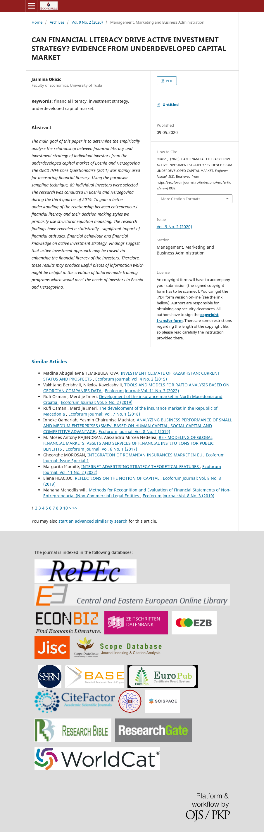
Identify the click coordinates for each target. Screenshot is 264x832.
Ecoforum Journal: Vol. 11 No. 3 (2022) (142, 390)
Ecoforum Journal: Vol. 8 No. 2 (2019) (96, 402)
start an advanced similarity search (92, 521)
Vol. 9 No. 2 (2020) (87, 22)
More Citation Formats (180, 198)
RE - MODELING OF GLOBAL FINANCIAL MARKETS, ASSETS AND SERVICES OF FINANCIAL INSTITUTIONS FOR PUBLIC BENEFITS (128, 443)
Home (37, 22)
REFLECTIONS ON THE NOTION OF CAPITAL (118, 478)
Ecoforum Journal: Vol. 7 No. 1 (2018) (104, 414)
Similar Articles (49, 361)
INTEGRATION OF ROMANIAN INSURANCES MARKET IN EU (145, 455)
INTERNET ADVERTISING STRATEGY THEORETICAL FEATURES (140, 466)
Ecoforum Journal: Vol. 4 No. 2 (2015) (131, 379)
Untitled (171, 104)
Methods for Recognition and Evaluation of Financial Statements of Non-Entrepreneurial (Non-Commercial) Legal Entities (137, 492)
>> (75, 508)
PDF (169, 80)
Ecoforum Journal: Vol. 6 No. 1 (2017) (101, 449)
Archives (57, 22)
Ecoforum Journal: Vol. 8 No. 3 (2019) (178, 495)
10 (65, 508)
